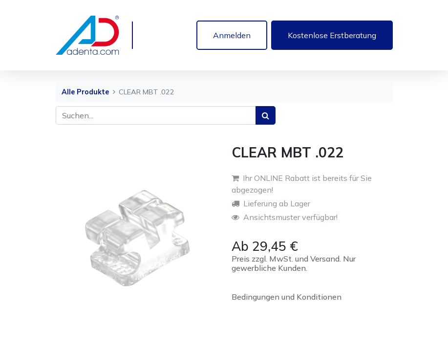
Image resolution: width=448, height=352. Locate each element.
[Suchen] (266, 115)
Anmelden (232, 35)
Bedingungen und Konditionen (286, 297)
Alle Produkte (85, 92)
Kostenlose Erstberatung (332, 35)
